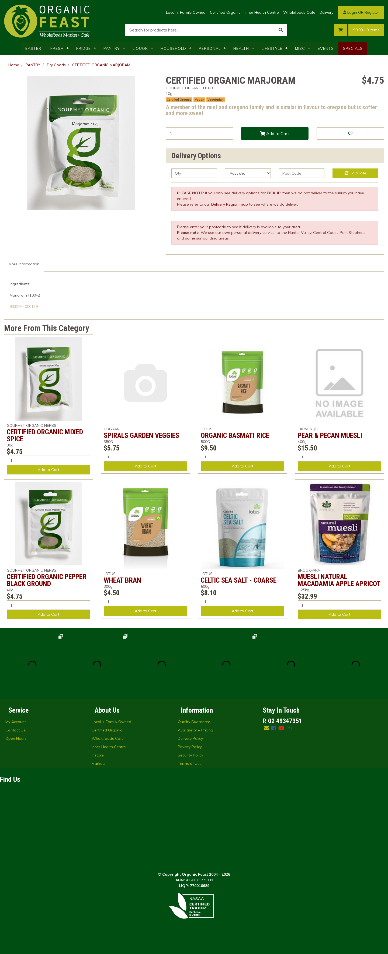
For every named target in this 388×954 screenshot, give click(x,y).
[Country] (248, 173)
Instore (98, 755)
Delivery (326, 12)
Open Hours (16, 738)
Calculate (355, 173)
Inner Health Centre (262, 12)
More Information (24, 264)
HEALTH (241, 48)
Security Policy (190, 755)
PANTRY (111, 48)
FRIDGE (83, 48)
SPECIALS (353, 48)
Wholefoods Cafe (299, 12)
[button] (350, 133)
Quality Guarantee (194, 721)
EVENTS (326, 48)
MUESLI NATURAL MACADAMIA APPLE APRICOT (339, 580)
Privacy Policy (190, 746)
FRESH (57, 48)
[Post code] (301, 173)
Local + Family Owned (186, 12)
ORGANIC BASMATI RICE (235, 435)
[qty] (194, 173)
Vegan (199, 99)
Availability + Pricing (195, 730)
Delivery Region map (229, 204)
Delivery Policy (190, 738)
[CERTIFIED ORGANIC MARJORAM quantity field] (199, 133)
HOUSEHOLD (173, 48)
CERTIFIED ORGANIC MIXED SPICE (45, 435)
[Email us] (266, 728)
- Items (366, 30)
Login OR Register (361, 12)
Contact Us (15, 730)
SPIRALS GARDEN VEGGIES (141, 435)
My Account (15, 721)
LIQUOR (140, 48)
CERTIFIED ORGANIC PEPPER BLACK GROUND (46, 580)
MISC (300, 48)
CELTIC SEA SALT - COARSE (238, 580)
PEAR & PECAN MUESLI (330, 435)
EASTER (33, 48)
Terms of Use (190, 763)
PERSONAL (210, 48)
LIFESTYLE (272, 48)
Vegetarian (215, 99)
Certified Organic (225, 12)
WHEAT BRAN (122, 580)
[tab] (24, 264)
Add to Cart (274, 133)
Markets (99, 763)
